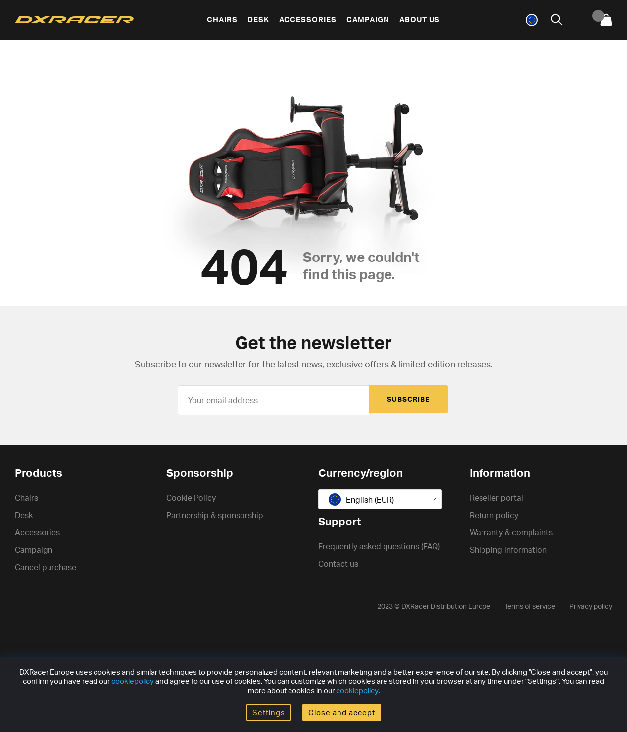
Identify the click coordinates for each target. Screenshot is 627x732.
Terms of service (529, 606)
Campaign (367, 19)
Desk (258, 19)
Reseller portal (496, 498)
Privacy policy (590, 606)
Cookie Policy (191, 498)
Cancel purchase (45, 567)
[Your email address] (274, 400)
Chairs (222, 19)
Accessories (308, 19)
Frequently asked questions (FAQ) (379, 546)
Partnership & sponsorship (214, 515)
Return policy (494, 515)
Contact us (338, 564)
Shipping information (508, 550)
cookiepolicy (132, 681)
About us (419, 19)
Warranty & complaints (511, 532)
